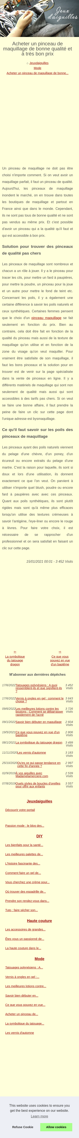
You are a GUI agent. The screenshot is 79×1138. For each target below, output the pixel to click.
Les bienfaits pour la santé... (24, 845)
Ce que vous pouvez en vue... (25, 1005)
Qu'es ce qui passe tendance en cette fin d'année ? (38, 764)
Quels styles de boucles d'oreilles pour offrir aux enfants (38, 785)
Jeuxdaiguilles (38, 63)
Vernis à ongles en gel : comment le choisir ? (40, 700)
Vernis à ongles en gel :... (22, 977)
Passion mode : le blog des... (24, 825)
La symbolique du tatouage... (24, 1023)
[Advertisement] (39, 117)
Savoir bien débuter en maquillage (39, 722)
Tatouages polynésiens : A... (24, 967)
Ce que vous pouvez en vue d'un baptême (60, 660)
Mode (37, 68)
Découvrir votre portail (20, 810)
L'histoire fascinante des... (22, 863)
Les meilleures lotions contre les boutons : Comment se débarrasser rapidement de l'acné (39, 711)
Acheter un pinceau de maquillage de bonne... (37, 73)
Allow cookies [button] (56, 1127)
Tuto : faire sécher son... (21, 910)
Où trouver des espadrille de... (25, 891)
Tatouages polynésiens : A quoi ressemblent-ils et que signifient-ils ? (39, 688)
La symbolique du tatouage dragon (15, 660)
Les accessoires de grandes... (25, 929)
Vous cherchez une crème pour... (27, 882)
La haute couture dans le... (23, 948)
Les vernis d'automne (31, 752)
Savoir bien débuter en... (21, 995)
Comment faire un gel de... (23, 873)
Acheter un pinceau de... (21, 1014)
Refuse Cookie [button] (22, 1127)
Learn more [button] (39, 1116)
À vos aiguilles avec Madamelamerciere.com (32, 775)
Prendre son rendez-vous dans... (27, 901)
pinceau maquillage (47, 318)
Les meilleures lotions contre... (25, 986)
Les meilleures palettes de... (24, 854)
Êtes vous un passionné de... (24, 939)
